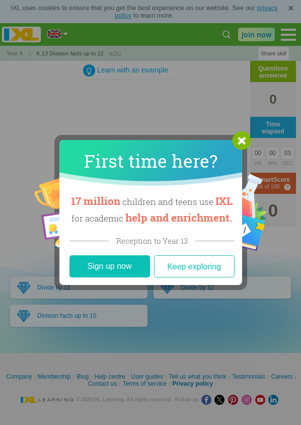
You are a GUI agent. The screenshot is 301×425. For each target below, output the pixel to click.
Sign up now (109, 266)
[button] (241, 140)
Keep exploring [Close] (194, 266)
